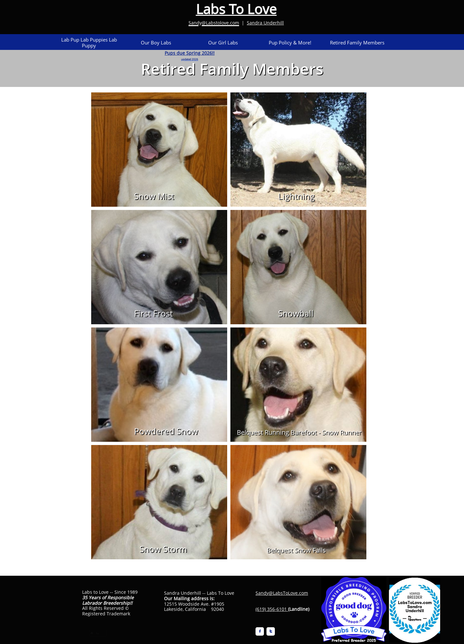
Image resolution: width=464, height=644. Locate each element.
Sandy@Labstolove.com (213, 23)
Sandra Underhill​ (265, 23)
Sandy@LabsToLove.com (282, 593)
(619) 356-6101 (271, 609)
